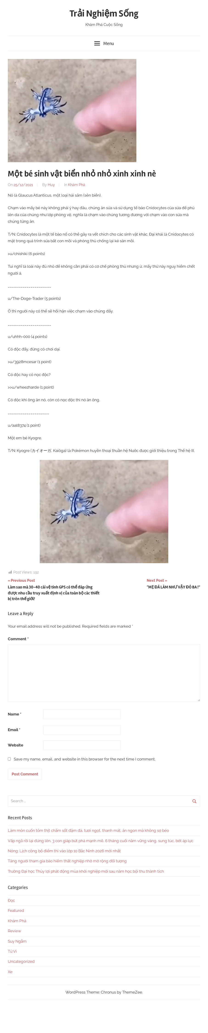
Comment (18, 639)
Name (14, 714)
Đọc (11, 900)
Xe (10, 971)
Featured (16, 910)
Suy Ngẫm (17, 941)
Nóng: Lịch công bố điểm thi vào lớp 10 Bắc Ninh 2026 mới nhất (64, 851)
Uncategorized (21, 961)
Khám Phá (76, 185)
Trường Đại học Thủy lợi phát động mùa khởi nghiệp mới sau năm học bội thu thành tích (86, 871)
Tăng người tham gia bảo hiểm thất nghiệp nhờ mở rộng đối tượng (67, 861)
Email (14, 729)
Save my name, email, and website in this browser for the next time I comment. (84, 759)
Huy (51, 185)
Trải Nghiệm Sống (104, 13)
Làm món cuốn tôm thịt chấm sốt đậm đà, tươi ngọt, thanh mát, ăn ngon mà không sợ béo (88, 830)
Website (15, 745)
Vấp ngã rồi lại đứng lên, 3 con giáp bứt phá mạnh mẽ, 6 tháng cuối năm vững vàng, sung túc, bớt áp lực (100, 840)
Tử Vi (12, 951)
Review (14, 931)
